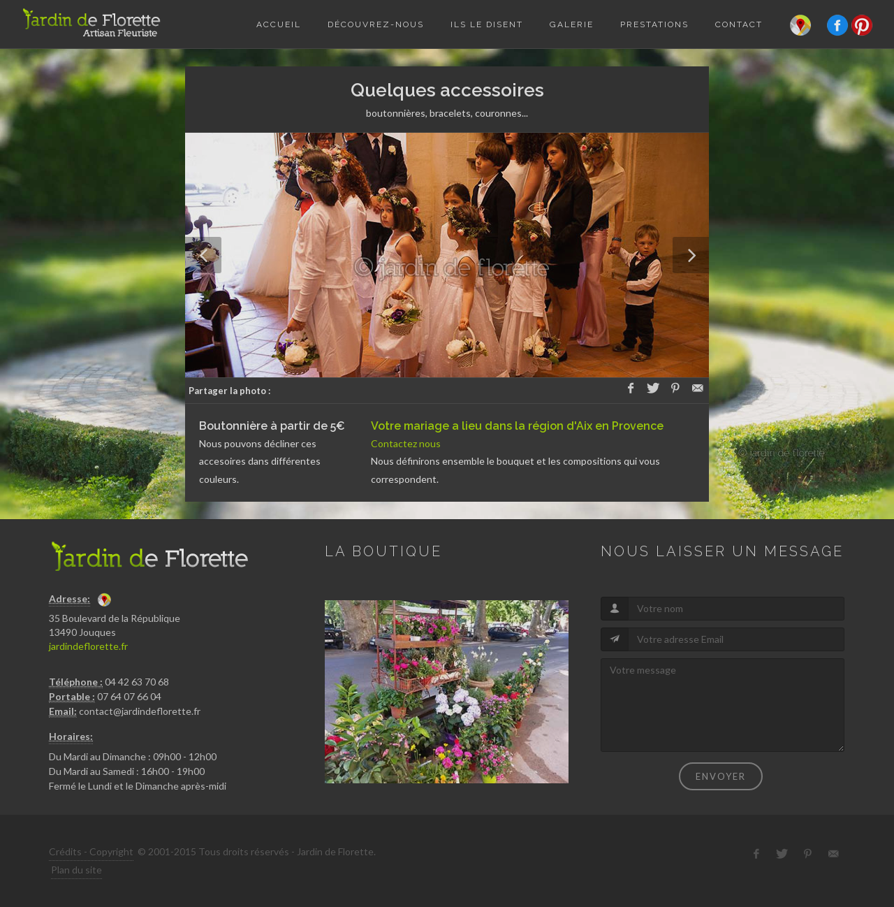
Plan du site (76, 870)
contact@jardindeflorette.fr (139, 711)
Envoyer (721, 776)
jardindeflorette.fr (88, 646)
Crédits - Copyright (91, 851)
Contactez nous (406, 443)
